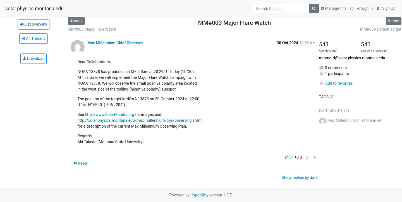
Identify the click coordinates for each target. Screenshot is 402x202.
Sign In (365, 8)
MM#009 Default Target (380, 29)
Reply (80, 163)
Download (34, 58)
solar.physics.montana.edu (34, 8)
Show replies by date (299, 177)
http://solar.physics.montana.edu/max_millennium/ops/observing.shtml (140, 120)
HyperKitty (199, 195)
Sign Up (386, 8)
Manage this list (337, 8)
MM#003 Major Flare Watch (92, 29)
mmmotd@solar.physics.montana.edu (352, 58)
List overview (33, 24)
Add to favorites (336, 83)
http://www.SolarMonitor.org (109, 114)
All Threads (33, 38)
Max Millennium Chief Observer (115, 43)
